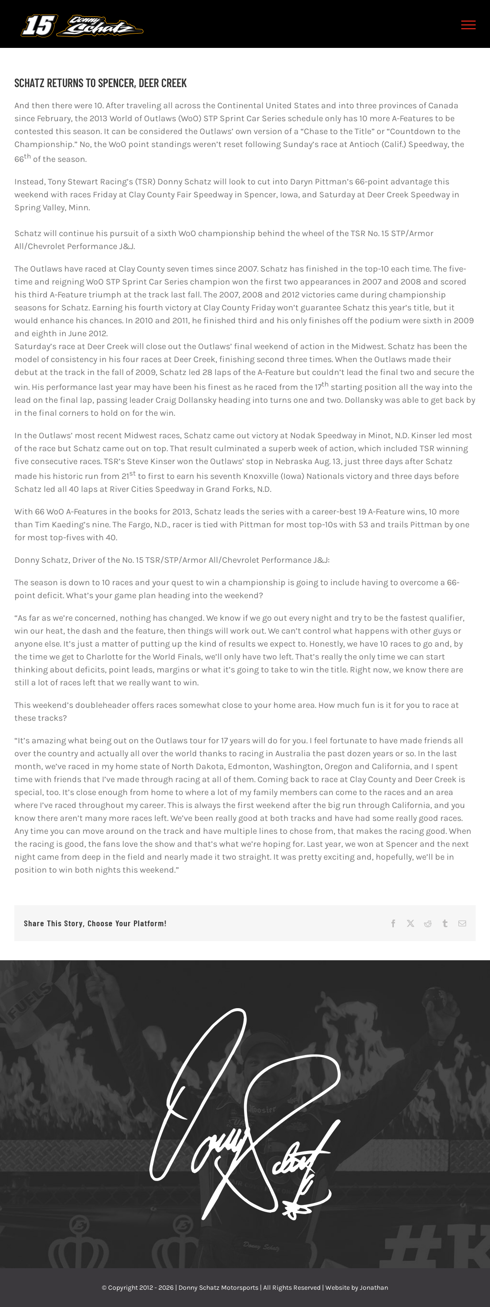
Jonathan (374, 1288)
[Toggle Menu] (469, 25)
